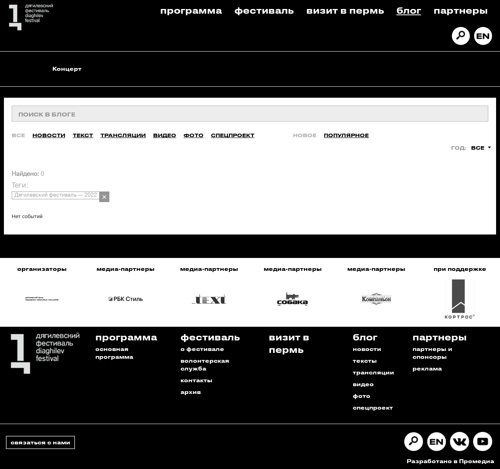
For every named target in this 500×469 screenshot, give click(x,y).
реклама (427, 366)
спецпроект (373, 405)
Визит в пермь (345, 10)
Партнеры (461, 10)
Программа (191, 10)
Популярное (346, 133)
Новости (48, 133)
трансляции (373, 370)
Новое (304, 133)
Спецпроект (232, 133)
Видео (164, 133)
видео (363, 381)
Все (18, 133)
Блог (408, 10)
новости (367, 346)
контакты (196, 377)
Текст (83, 133)
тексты (365, 358)
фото (361, 393)
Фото (194, 133)
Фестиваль (264, 10)
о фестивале (202, 346)
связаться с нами (40, 440)
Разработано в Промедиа (450, 458)
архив (190, 389)
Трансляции (123, 133)
